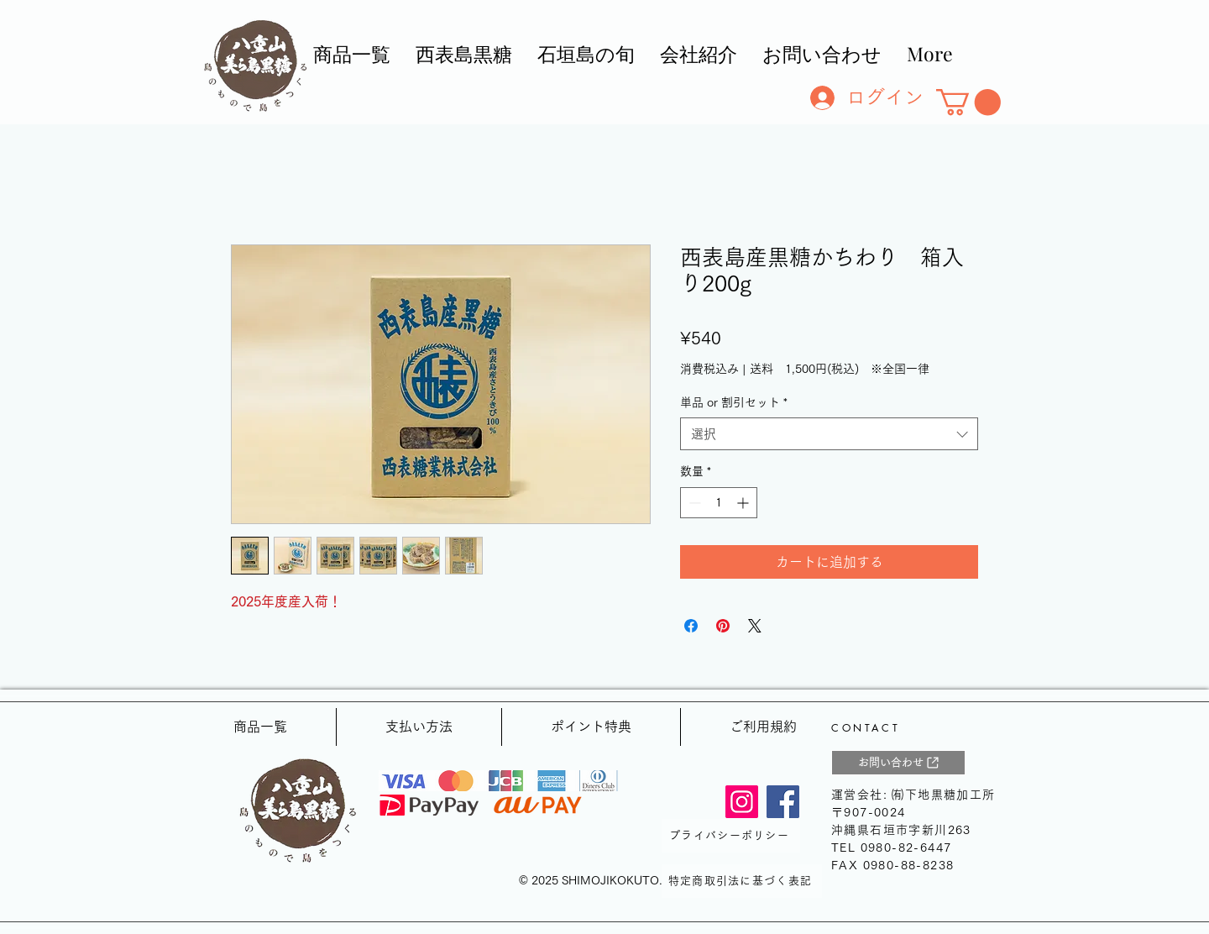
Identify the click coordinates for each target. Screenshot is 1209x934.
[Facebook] (783, 801)
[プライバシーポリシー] (731, 836)
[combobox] (829, 433)
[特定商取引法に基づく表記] (742, 881)
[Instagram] (741, 801)
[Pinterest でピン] (723, 626)
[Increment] (744, 502)
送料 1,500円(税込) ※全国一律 (839, 369)
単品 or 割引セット (734, 402)
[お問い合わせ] (898, 762)
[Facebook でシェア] (691, 626)
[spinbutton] (719, 502)
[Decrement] (693, 502)
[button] (968, 102)
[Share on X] (755, 626)
